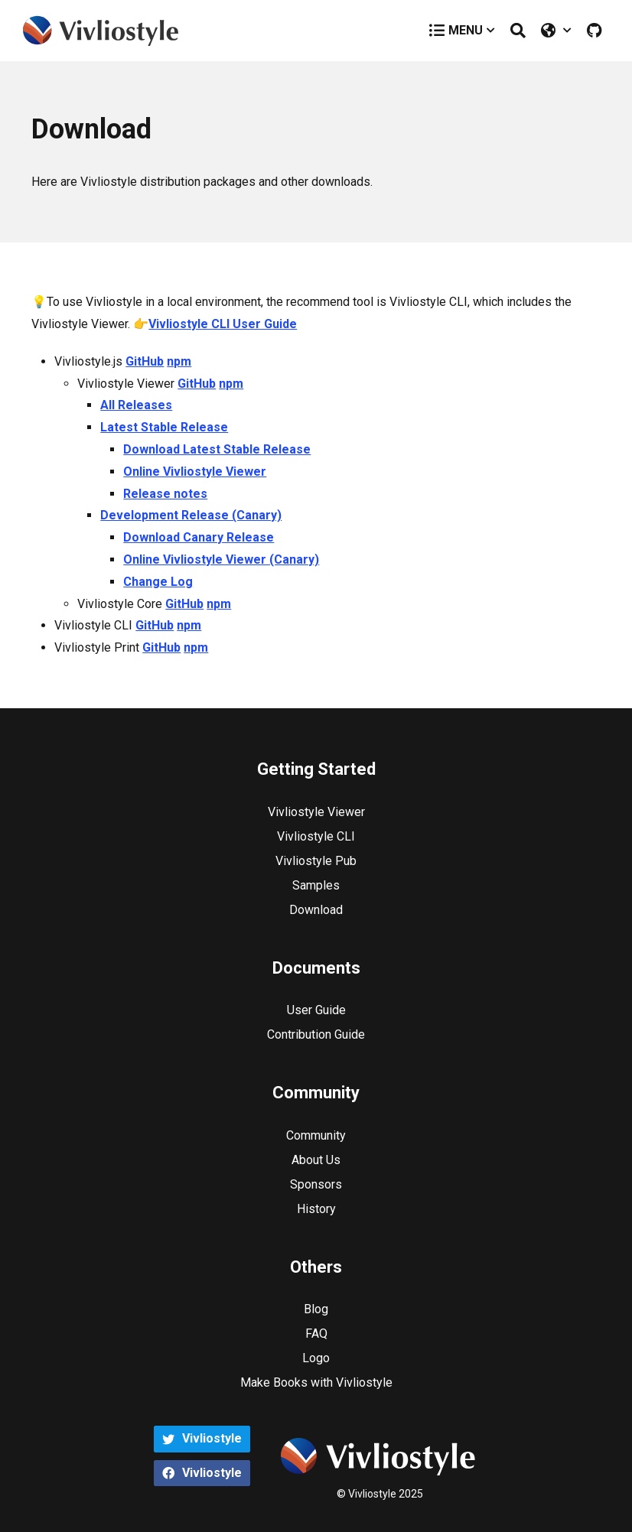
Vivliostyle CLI (316, 836)
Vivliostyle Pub (316, 861)
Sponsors (316, 1184)
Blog (316, 1309)
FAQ (316, 1333)
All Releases (136, 405)
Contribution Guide (316, 1034)
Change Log (158, 581)
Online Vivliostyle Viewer (194, 471)
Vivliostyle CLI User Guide (222, 324)
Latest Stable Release (164, 427)
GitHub (144, 361)
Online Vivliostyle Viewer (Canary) (221, 559)
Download (316, 910)
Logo (316, 1358)
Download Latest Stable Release (217, 449)
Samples (316, 885)
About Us (316, 1160)
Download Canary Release (198, 537)
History (316, 1209)
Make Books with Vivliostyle (316, 1382)
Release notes (165, 493)
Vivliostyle (202, 1438)
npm (179, 361)
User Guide (316, 1010)
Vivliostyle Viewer (316, 812)
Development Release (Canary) (191, 515)
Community (316, 1135)
